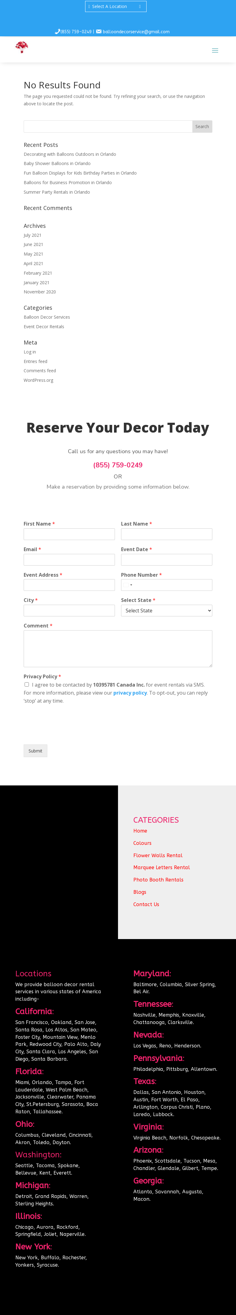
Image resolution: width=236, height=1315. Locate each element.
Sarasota (72, 1104)
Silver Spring (199, 984)
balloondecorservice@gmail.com (136, 31)
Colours (142, 843)
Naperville (72, 1234)
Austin (140, 1100)
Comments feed (40, 370)
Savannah (167, 1192)
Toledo (41, 1142)
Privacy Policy (42, 676)
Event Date (136, 549)
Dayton (61, 1142)
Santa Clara (40, 1052)
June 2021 (33, 244)
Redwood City (45, 1044)
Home (140, 831)
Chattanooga (149, 1022)
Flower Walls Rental (158, 855)
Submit (35, 751)
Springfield (28, 1234)
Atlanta (142, 1192)
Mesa (209, 1161)
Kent (44, 1173)
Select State (138, 600)
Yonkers (24, 1265)
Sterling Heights (34, 1204)
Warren (78, 1196)
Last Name (136, 524)
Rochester (73, 1258)
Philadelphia (148, 1069)
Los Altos (56, 1030)
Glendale (168, 1168)
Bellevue (25, 1173)
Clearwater (60, 1097)
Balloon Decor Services (47, 317)
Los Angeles (72, 1052)
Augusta (192, 1192)
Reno (165, 1046)
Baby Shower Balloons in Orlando (57, 163)
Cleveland (54, 1135)
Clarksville (180, 1022)
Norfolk (178, 1138)
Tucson (191, 1161)
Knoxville (193, 1015)
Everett (62, 1173)
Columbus (27, 1135)
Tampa (63, 1082)
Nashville (144, 1015)
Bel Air (140, 991)
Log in (30, 352)
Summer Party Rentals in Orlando (57, 192)
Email (32, 549)
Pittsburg (177, 1069)
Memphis (169, 1015)
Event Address (43, 575)
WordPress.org (38, 380)
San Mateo (83, 1030)
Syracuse (47, 1265)
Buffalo (50, 1258)
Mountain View (60, 1037)
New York (26, 1258)
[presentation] (70, 734)
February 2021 (38, 273)
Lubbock (163, 1114)
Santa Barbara (49, 1059)
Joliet (50, 1234)
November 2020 (40, 292)
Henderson (187, 1046)
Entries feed (35, 361)
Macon (141, 1199)
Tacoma (45, 1165)
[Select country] (127, 585)
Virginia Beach (149, 1138)
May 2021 (33, 254)
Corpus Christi (177, 1107)
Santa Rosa (28, 1030)
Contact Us (146, 904)
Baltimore (145, 984)
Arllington (145, 1107)
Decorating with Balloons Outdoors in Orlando (70, 154)
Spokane (68, 1165)
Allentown (203, 1069)
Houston (194, 1092)
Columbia (171, 984)
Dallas (141, 1092)
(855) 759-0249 (76, 31)
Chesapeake (205, 1138)
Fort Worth (164, 1100)
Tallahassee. (48, 1112)
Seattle (24, 1165)
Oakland (61, 1022)
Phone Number (141, 575)
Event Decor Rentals (44, 326)
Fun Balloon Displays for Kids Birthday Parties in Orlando (80, 173)
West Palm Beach (66, 1090)
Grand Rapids (50, 1196)
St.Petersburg (42, 1104)
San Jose (85, 1022)
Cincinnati (80, 1135)
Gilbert (190, 1168)
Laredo (141, 1114)
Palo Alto (75, 1044)
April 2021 (33, 263)
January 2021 (36, 282)
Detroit (23, 1196)
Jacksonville (29, 1097)
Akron (22, 1142)
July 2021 (32, 235)
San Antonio (166, 1092)
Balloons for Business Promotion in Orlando (68, 182)
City (31, 600)
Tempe (209, 1168)
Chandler (144, 1168)
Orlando (42, 1082)
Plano (203, 1107)
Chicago (24, 1227)
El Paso (189, 1100)
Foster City (27, 1037)
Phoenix (142, 1161)
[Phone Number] (166, 585)
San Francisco (31, 1022)
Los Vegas (144, 1046)
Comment (38, 626)
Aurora (45, 1227)
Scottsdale (167, 1161)
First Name (39, 524)
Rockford (67, 1227)
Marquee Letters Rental (161, 867)
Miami (22, 1082)
